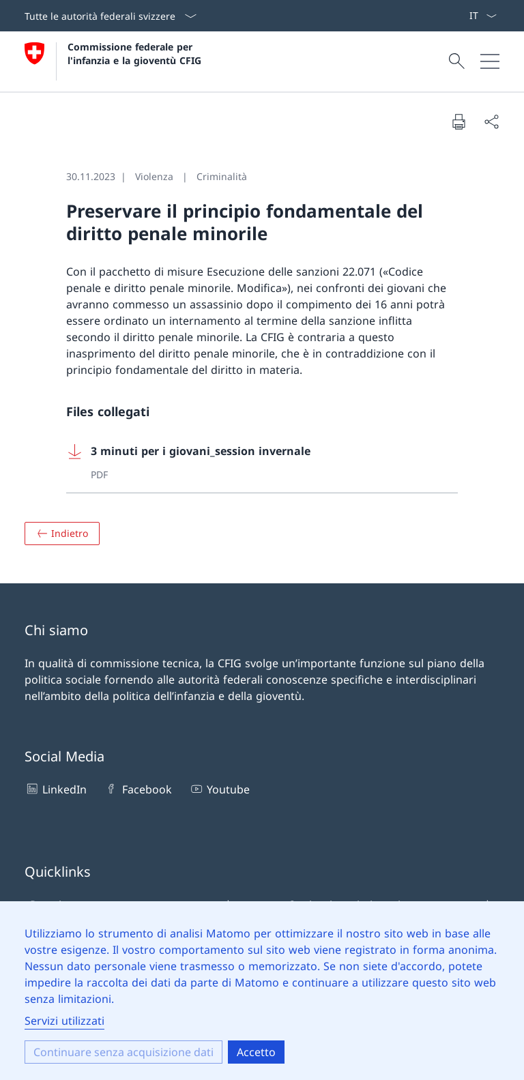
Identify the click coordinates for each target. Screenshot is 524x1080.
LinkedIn (56, 788)
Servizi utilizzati (64, 1020)
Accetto (256, 1052)
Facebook (137, 788)
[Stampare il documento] (458, 121)
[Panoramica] (62, 533)
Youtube (219, 788)
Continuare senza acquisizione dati (123, 1052)
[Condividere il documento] (491, 121)
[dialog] (262, 990)
